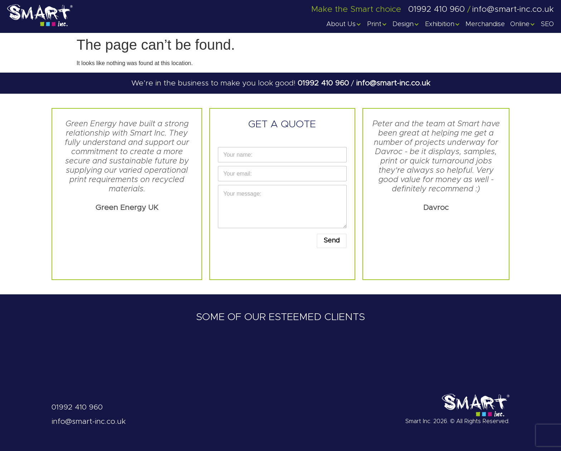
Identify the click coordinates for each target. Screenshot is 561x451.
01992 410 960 (324, 83)
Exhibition (442, 24)
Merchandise (485, 24)
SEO (547, 24)
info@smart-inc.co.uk (393, 83)
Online (523, 24)
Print (377, 24)
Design (406, 24)
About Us (344, 24)
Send (332, 240)
